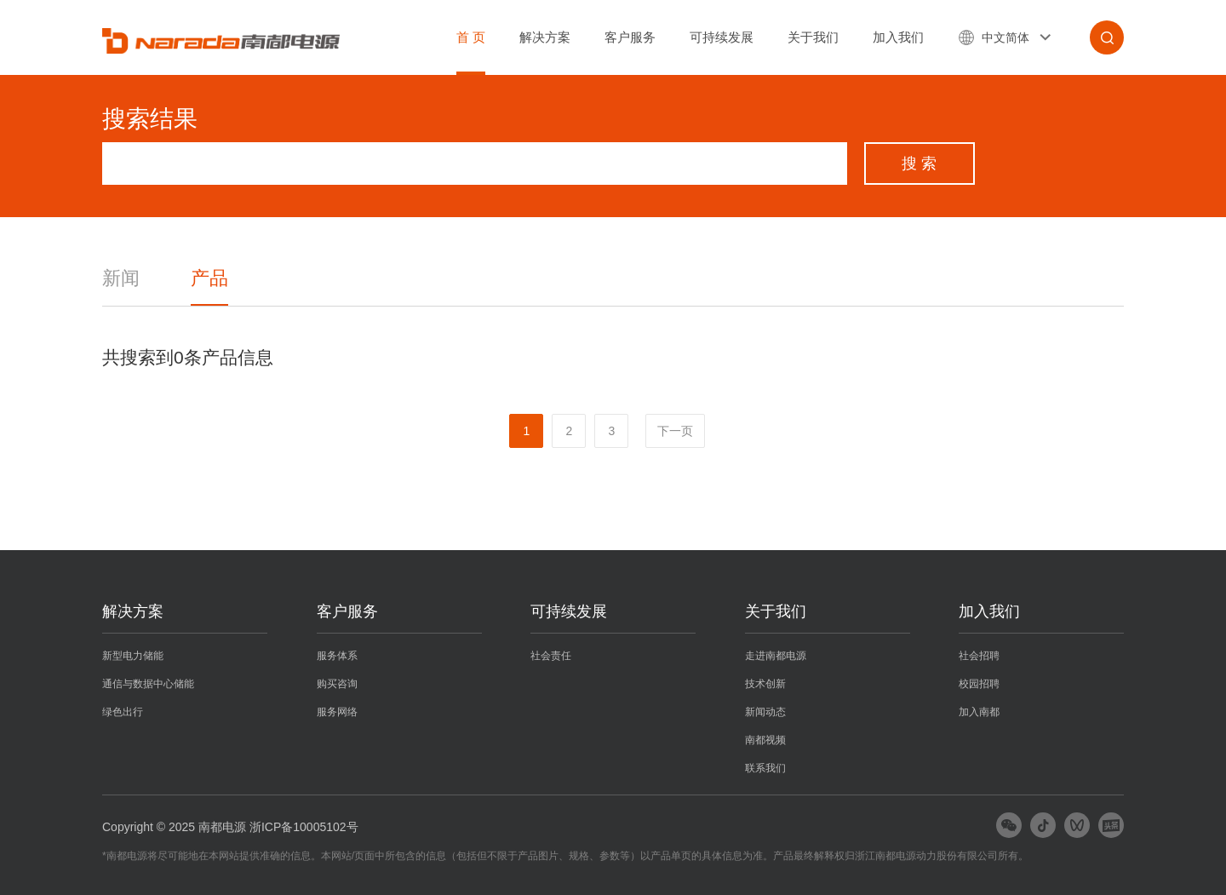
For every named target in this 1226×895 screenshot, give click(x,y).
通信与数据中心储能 (148, 684)
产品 (209, 278)
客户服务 (630, 37)
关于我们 (813, 37)
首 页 (470, 37)
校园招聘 (979, 684)
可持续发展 (721, 37)
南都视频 (765, 740)
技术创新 (765, 684)
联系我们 (765, 768)
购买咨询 (337, 684)
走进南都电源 (775, 656)
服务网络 (337, 712)
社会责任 (550, 656)
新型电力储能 (132, 656)
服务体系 (337, 656)
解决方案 (544, 37)
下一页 (675, 431)
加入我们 (898, 37)
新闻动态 (765, 712)
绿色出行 (122, 712)
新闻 (121, 278)
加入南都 (979, 712)
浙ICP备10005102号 (303, 827)
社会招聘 (979, 656)
